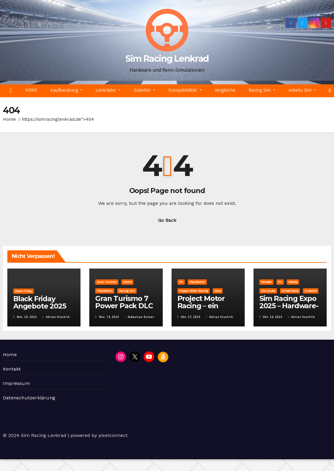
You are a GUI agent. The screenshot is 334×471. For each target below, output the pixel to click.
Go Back (167, 220)
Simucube (268, 290)
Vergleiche (225, 90)
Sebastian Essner (139, 317)
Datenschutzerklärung (29, 397)
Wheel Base (290, 290)
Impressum (16, 383)
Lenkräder (108, 90)
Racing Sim (262, 90)
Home (9, 119)
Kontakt (12, 369)
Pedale (292, 282)
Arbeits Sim (302, 90)
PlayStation (105, 290)
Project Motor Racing (193, 290)
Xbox (217, 290)
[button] (329, 90)
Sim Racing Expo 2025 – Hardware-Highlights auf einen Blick (288, 309)
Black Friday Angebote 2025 (39, 302)
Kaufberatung (66, 90)
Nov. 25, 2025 (27, 317)
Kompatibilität (185, 90)
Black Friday (23, 291)
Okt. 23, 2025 (272, 317)
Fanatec (266, 282)
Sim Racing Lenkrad (167, 58)
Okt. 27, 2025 (190, 317)
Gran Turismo (107, 282)
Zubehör (145, 90)
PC (181, 282)
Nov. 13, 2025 (109, 317)
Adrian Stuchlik (55, 317)
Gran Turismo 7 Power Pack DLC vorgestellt (123, 305)
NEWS (31, 90)
